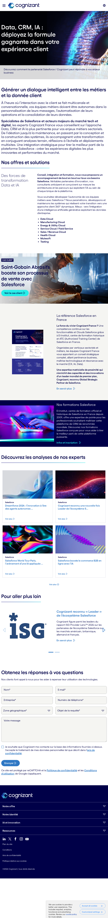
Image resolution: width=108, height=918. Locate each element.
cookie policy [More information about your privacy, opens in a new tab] (71, 914)
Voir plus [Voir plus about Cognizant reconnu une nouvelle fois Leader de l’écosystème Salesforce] (61, 519)
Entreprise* (10, 700)
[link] (23, 5)
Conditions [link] (7, 850)
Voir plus (52, 584)
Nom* (7, 689)
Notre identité (10, 814)
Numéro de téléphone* (71, 700)
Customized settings (91, 912)
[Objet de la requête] (81, 710)
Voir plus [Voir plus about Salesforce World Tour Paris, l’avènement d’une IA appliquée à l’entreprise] (8, 574)
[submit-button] (10, 763)
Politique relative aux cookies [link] (15, 861)
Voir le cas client (13, 293)
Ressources (9, 830)
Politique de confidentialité (62, 770)
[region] (77, 909)
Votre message (12, 720)
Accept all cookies (89, 906)
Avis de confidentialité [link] (12, 855)
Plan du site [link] (7, 844)
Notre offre (9, 806)
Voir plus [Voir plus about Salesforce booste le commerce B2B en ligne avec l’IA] (61, 574)
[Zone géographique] (27, 710)
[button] (4, 5)
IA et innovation (11, 822)
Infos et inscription (67, 442)
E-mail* (62, 689)
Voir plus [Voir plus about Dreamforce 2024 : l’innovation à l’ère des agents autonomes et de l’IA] (8, 519)
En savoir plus (64, 388)
